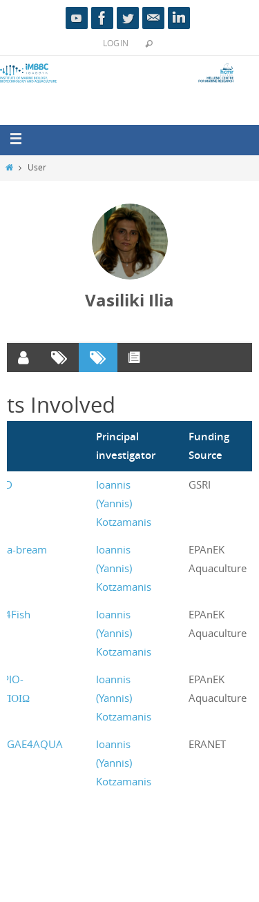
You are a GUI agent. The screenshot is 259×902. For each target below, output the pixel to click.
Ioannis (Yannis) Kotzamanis (123, 503)
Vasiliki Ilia (129, 300)
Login (116, 42)
